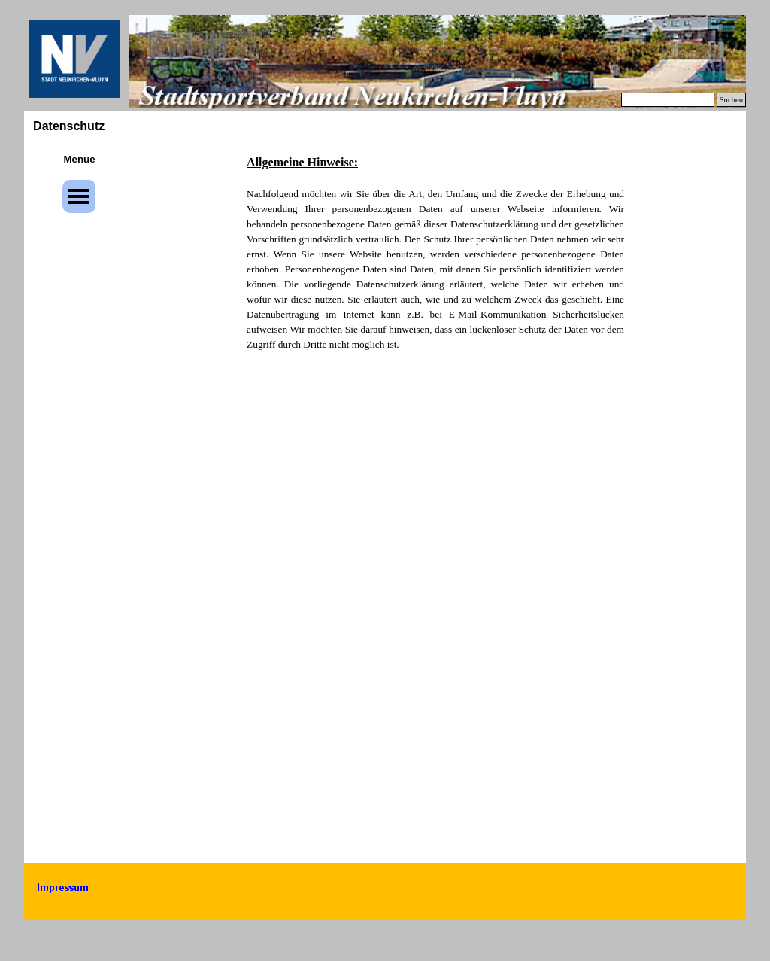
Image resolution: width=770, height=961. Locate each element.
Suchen (731, 100)
